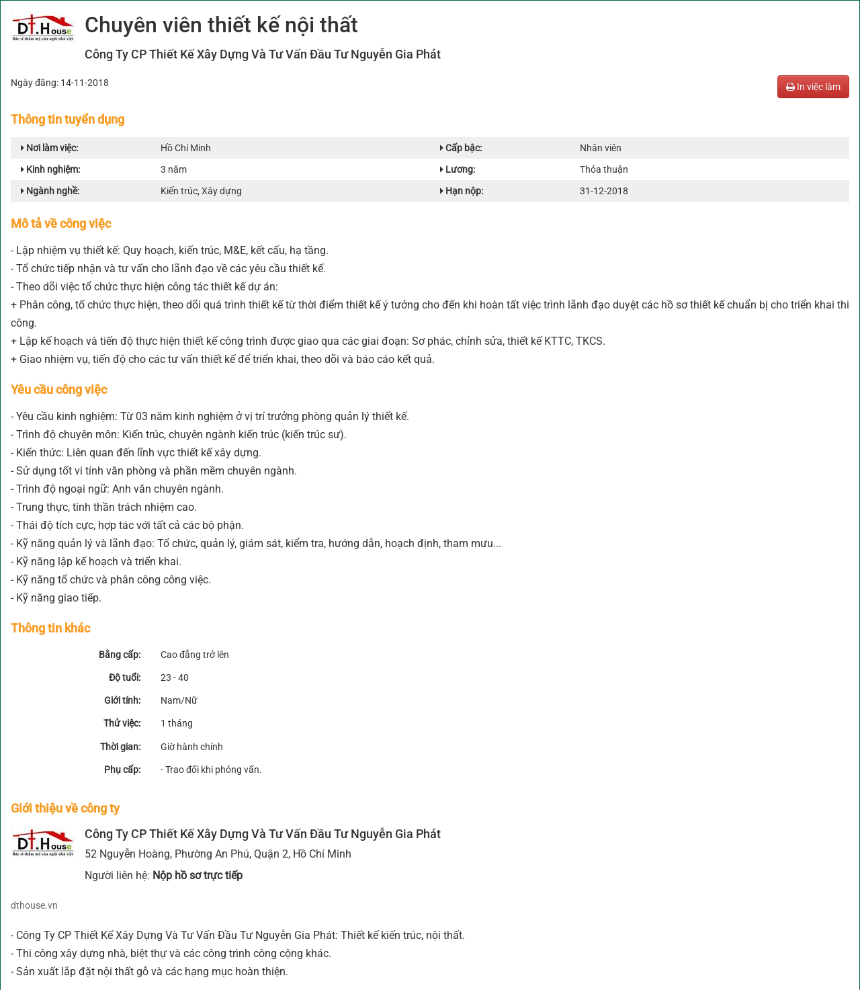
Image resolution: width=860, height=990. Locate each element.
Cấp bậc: (461, 147)
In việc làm (813, 86)
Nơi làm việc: (49, 147)
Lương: (457, 169)
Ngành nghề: (50, 190)
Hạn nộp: (461, 190)
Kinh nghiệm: (50, 169)
